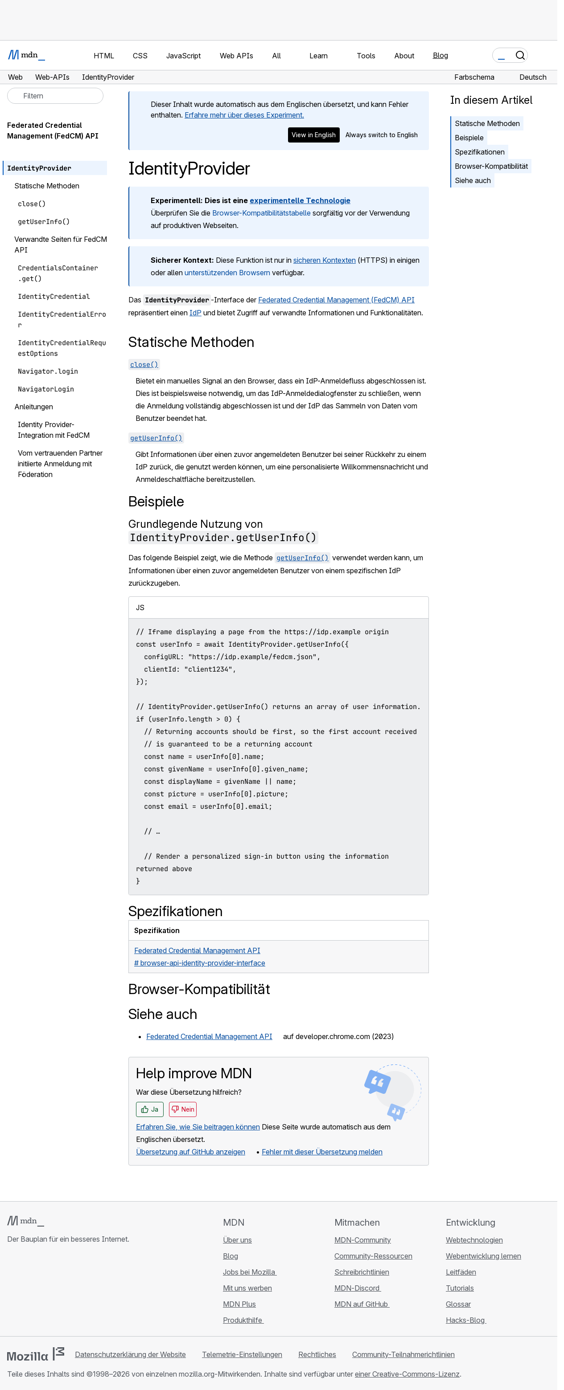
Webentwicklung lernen (483, 1255)
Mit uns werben (247, 1288)
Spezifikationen (480, 151)
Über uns (237, 1239)
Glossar (458, 1304)
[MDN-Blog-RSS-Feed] (76, 1292)
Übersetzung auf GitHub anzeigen (190, 1151)
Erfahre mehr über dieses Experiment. (244, 114)
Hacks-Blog (466, 1320)
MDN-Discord (357, 1288)
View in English (314, 135)
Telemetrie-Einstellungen (242, 1354)
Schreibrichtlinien (361, 1272)
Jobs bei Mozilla (250, 1272)
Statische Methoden (487, 123)
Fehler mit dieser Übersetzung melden (322, 1151)
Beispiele (469, 137)
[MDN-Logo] (25, 1221)
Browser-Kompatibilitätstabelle (261, 212)
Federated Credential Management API (209, 1036)
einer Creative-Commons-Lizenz (407, 1374)
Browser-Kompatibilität (491, 166)
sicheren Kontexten (324, 260)
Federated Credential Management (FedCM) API (336, 299)
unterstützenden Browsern (227, 272)
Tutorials (460, 1288)
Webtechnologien (474, 1239)
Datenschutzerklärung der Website (130, 1354)
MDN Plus (239, 1304)
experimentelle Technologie (300, 200)
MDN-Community (362, 1239)
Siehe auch (473, 180)
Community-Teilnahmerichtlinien (403, 1354)
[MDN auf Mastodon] (60, 1292)
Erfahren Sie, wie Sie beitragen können (198, 1126)
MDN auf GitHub (362, 1304)
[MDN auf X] (44, 1292)
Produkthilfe (243, 1320)
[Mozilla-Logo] (35, 1354)
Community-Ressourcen (373, 1255)
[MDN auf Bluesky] (28, 1292)
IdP (195, 312)
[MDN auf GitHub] (12, 1292)
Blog (440, 55)
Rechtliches (317, 1354)
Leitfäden (461, 1272)
